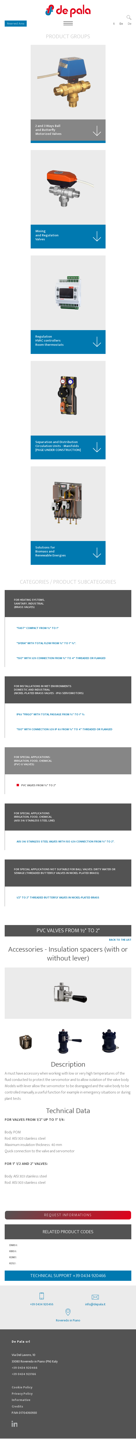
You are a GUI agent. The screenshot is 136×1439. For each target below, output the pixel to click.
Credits (17, 1407)
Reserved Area (16, 23)
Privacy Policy (22, 1394)
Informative (21, 1400)
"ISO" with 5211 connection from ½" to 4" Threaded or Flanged (61, 658)
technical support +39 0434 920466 (68, 1276)
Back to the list (120, 940)
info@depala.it (95, 1300)
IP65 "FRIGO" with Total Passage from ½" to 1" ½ (51, 715)
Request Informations (68, 1215)
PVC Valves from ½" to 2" (38, 786)
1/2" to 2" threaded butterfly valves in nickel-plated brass (58, 898)
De (129, 24)
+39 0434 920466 (41, 1300)
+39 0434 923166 (24, 1374)
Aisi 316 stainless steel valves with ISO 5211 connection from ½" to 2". (65, 842)
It (114, 24)
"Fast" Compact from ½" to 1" (38, 628)
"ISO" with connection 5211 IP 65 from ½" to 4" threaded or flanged (64, 729)
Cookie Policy (22, 1387)
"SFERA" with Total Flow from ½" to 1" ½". (46, 643)
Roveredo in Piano (68, 1316)
